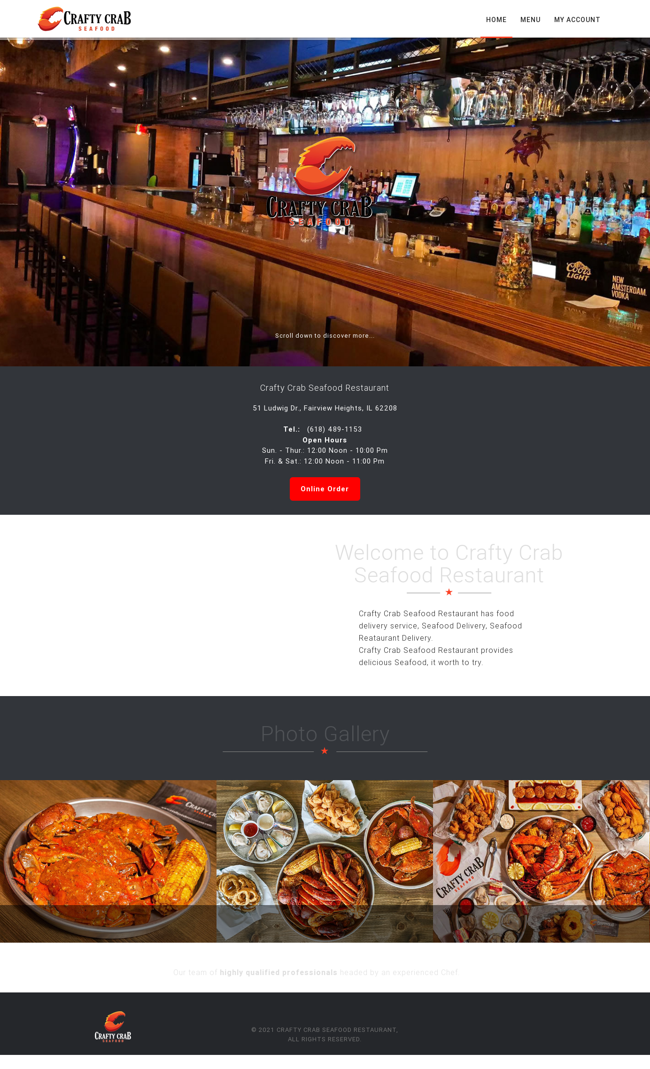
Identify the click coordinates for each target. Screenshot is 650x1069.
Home (496, 19)
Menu (530, 19)
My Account (577, 19)
